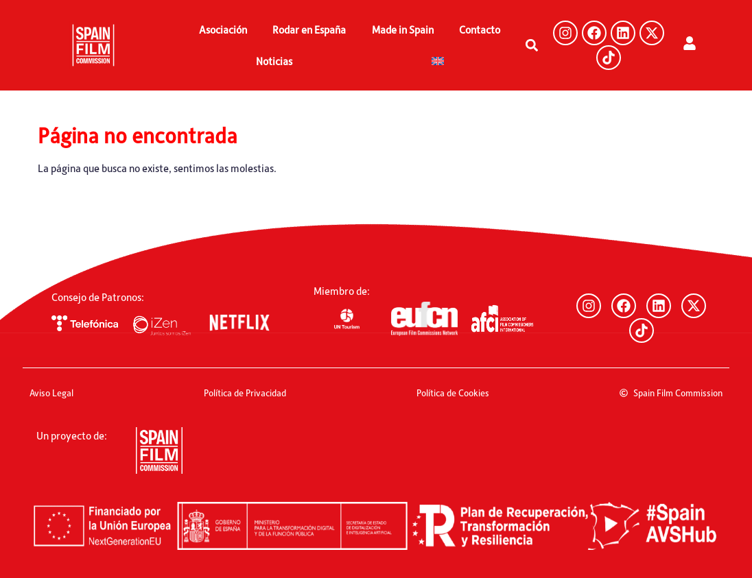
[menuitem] (437, 61)
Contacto (479, 29)
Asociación (223, 29)
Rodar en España (309, 29)
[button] (531, 45)
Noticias (274, 61)
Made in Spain (403, 29)
